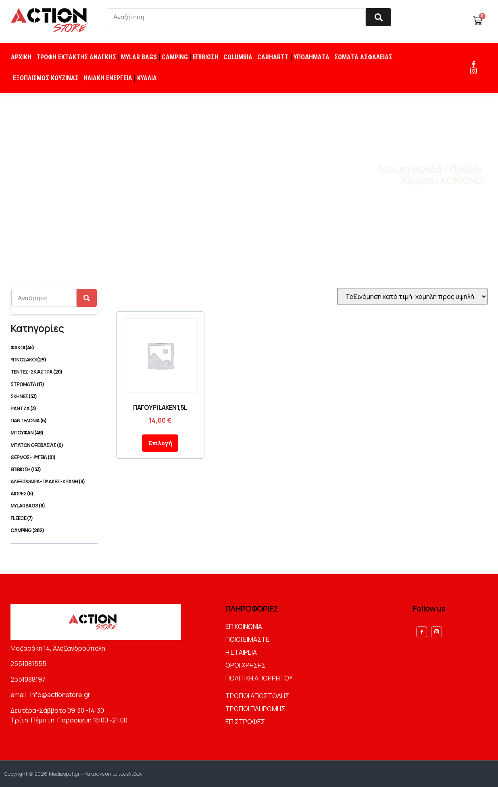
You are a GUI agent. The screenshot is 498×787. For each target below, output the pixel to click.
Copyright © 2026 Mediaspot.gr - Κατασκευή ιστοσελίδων (73, 773)
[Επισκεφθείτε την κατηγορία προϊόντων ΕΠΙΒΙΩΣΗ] (54, 469)
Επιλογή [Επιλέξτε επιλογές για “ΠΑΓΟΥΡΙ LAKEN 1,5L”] (160, 443)
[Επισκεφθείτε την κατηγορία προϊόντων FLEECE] (54, 518)
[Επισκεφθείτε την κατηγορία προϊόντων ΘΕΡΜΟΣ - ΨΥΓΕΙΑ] (54, 457)
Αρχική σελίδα (409, 169)
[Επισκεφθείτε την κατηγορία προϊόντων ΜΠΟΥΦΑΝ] (54, 433)
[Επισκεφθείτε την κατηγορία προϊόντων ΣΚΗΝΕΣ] (54, 396)
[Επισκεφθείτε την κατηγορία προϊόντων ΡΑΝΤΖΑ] (54, 408)
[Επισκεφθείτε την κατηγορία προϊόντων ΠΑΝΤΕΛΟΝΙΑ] (54, 420)
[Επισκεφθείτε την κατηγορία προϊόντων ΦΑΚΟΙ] (54, 347)
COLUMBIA (237, 57)
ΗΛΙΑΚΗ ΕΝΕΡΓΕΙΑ (107, 78)
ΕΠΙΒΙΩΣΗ (206, 57)
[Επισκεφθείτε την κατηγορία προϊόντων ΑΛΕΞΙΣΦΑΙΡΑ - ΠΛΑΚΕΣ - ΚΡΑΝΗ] (54, 481)
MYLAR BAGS (139, 57)
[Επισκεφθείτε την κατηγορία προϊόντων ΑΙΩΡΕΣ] (54, 493)
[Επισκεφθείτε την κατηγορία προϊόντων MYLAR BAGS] (54, 506)
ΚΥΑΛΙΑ (147, 78)
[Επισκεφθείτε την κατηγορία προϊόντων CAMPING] (54, 530)
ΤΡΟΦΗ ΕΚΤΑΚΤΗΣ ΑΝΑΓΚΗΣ (76, 57)
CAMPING (175, 57)
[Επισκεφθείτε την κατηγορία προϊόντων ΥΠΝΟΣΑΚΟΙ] (54, 360)
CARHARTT (273, 57)
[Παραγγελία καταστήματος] (412, 296)
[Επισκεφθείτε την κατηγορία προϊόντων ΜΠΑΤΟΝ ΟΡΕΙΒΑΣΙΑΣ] (54, 445)
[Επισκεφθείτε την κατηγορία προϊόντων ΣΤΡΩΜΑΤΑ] (54, 384)
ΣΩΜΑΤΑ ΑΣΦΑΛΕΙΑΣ (363, 57)
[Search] (378, 17)
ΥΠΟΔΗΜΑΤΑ (311, 57)
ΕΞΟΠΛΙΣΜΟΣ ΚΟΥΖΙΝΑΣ (46, 78)
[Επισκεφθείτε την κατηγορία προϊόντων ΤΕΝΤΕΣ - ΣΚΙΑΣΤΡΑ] (54, 372)
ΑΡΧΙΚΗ (21, 57)
